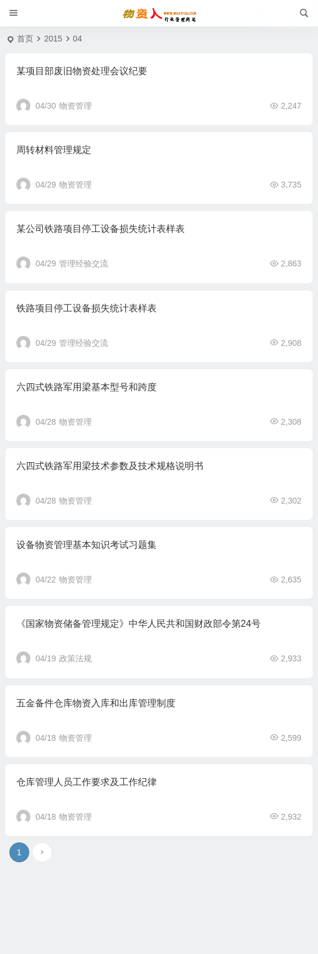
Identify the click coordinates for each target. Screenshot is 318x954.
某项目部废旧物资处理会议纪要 (81, 71)
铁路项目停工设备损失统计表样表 (86, 308)
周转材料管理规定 (53, 150)
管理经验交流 (83, 263)
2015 (53, 38)
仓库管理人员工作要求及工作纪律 (86, 782)
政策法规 (75, 658)
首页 (25, 38)
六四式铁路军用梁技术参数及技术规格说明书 (109, 466)
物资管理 (75, 105)
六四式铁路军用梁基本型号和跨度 (86, 387)
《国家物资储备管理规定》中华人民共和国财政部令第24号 (138, 624)
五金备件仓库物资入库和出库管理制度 (95, 703)
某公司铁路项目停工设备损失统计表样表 (100, 229)
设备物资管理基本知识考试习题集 (86, 545)
